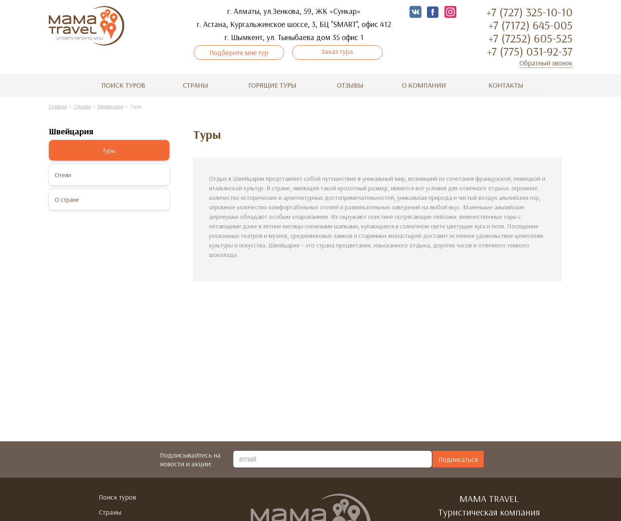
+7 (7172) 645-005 (530, 25)
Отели (63, 176)
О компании (424, 86)
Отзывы (350, 86)
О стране (67, 201)
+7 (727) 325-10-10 (529, 11)
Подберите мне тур (244, 57)
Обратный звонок (546, 62)
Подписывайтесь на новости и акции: (190, 460)
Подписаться (458, 460)
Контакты (505, 86)
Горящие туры (272, 86)
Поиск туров (123, 86)
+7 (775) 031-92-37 (530, 51)
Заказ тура (332, 51)
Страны (195, 86)
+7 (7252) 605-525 (530, 38)
